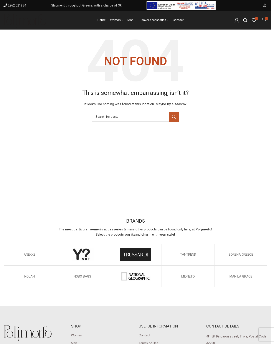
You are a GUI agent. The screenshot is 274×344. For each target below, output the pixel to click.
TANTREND (188, 255)
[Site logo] (25, 20)
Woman (76, 336)
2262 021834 (17, 5)
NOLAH (29, 277)
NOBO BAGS (82, 277)
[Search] (245, 20)
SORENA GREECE (241, 255)
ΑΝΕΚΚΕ (29, 255)
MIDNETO (188, 277)
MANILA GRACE (240, 277)
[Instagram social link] (264, 5)
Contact (144, 336)
